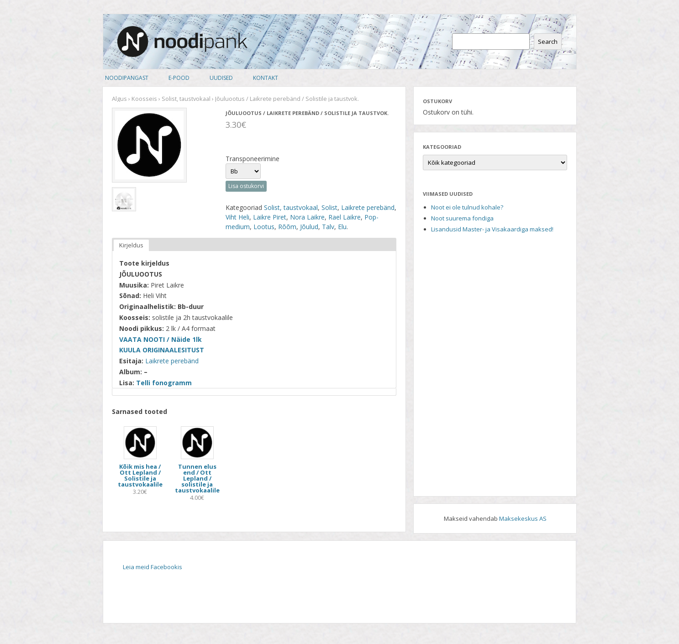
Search (548, 41)
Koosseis (144, 98)
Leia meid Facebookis (152, 567)
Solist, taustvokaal (186, 98)
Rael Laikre (344, 217)
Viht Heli (237, 217)
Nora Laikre (307, 217)
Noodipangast (126, 78)
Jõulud (309, 226)
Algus (119, 98)
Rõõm (287, 226)
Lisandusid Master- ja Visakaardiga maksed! (492, 229)
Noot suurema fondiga (462, 218)
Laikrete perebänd (368, 207)
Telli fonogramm (164, 382)
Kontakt (265, 78)
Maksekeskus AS (523, 518)
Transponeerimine (252, 158)
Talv (328, 226)
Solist (329, 207)
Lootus (263, 226)
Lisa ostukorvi (246, 186)
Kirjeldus (131, 245)
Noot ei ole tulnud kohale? (467, 207)
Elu (342, 226)
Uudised (221, 78)
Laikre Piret (269, 217)
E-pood (178, 78)
